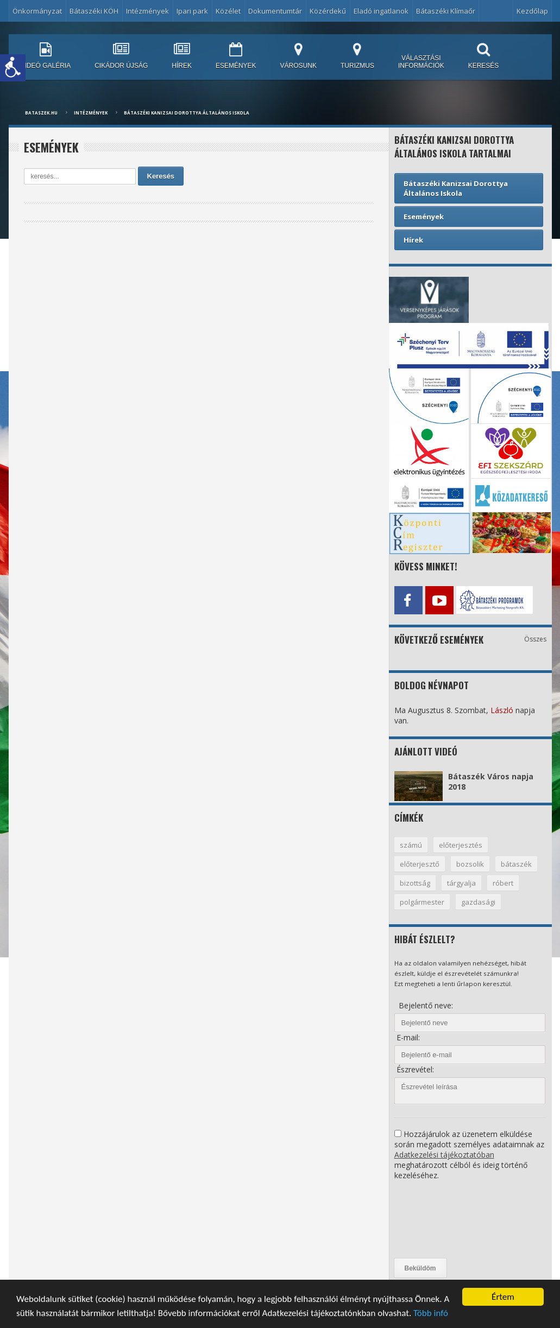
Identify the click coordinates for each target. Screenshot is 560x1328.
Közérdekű (328, 11)
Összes (535, 639)
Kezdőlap (532, 11)
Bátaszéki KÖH (94, 11)
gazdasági (478, 902)
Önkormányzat (37, 11)
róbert (503, 883)
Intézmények (147, 11)
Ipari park (192, 11)
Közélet (228, 11)
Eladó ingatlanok (381, 11)
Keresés (161, 176)
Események (424, 216)
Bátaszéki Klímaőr (445, 11)
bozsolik (470, 864)
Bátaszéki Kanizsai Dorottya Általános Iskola (186, 113)
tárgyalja (461, 883)
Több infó (430, 1313)
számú (411, 845)
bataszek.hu (41, 113)
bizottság (415, 883)
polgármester (422, 902)
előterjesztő (419, 864)
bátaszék (516, 864)
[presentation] (438, 1219)
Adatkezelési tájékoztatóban (444, 1154)
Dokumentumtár (275, 11)
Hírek (413, 240)
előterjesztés (460, 845)
